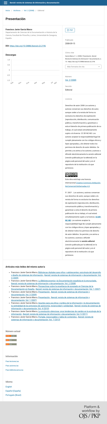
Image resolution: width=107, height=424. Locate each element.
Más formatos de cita (75, 67)
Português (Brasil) (13, 395)
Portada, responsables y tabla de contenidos (57, 317)
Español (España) (13, 391)
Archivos (16, 10)
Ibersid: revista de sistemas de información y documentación (34, 3)
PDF (71, 30)
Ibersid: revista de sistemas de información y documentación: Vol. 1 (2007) (68, 289)
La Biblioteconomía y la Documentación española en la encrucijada (67, 281)
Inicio (8, 10)
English (9, 387)
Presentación (44, 292)
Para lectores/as (12, 361)
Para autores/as (12, 366)
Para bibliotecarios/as (14, 370)
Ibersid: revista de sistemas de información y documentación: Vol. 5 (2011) (55, 314)
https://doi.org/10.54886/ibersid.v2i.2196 (28, 46)
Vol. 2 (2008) (29, 10)
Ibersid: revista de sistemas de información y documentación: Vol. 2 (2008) (43, 283)
